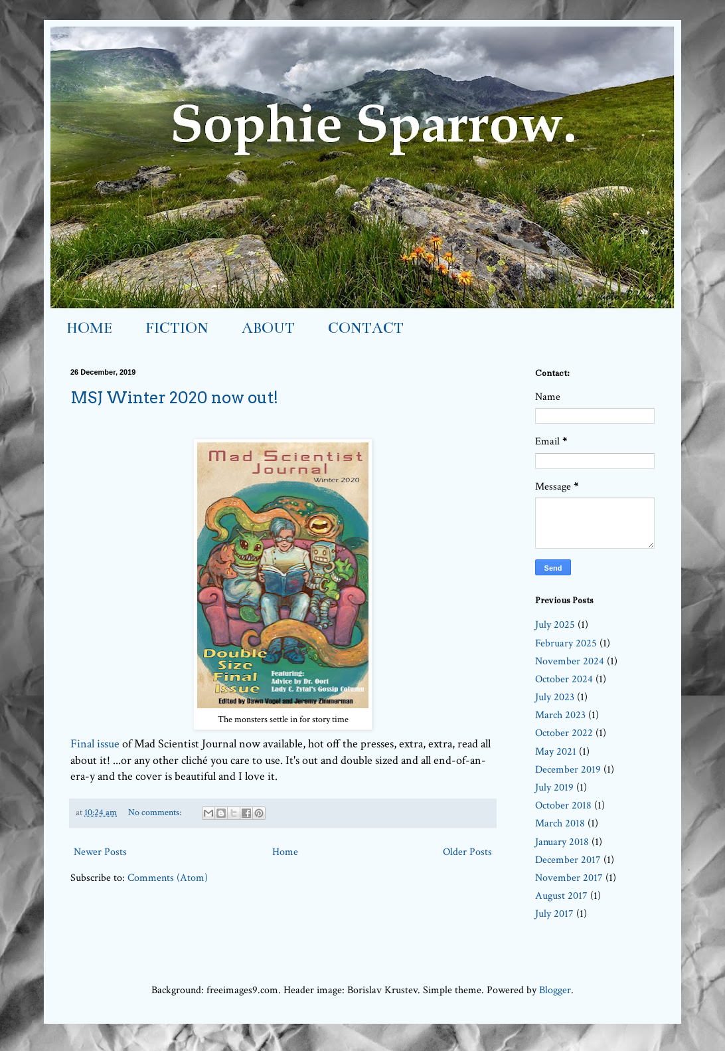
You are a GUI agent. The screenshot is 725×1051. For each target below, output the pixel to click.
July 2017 (554, 914)
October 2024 (564, 679)
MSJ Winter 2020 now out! (174, 397)
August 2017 (561, 896)
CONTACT (366, 328)
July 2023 (554, 697)
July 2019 (554, 788)
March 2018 (560, 823)
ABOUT (268, 328)
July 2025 (555, 625)
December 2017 (568, 860)
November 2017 (569, 878)
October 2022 (564, 733)
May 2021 (555, 752)
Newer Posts (100, 852)
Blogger (555, 990)
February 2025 (566, 643)
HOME (89, 328)
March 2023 (560, 715)
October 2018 (563, 805)
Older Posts (467, 852)
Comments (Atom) (167, 878)
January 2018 (562, 842)
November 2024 (569, 661)
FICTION (176, 328)
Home (285, 852)
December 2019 (568, 770)
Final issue (95, 743)
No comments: (155, 812)
